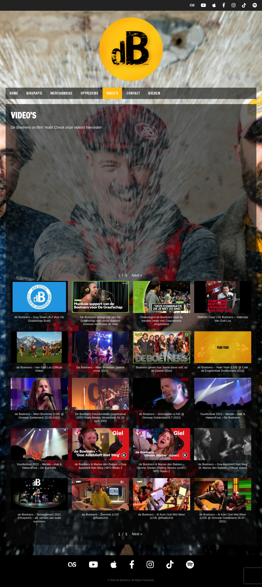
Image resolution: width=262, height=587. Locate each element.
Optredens (89, 93)
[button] (137, 275)
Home (13, 93)
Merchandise (61, 93)
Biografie (34, 93)
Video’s (112, 93)
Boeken (154, 93)
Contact (133, 93)
